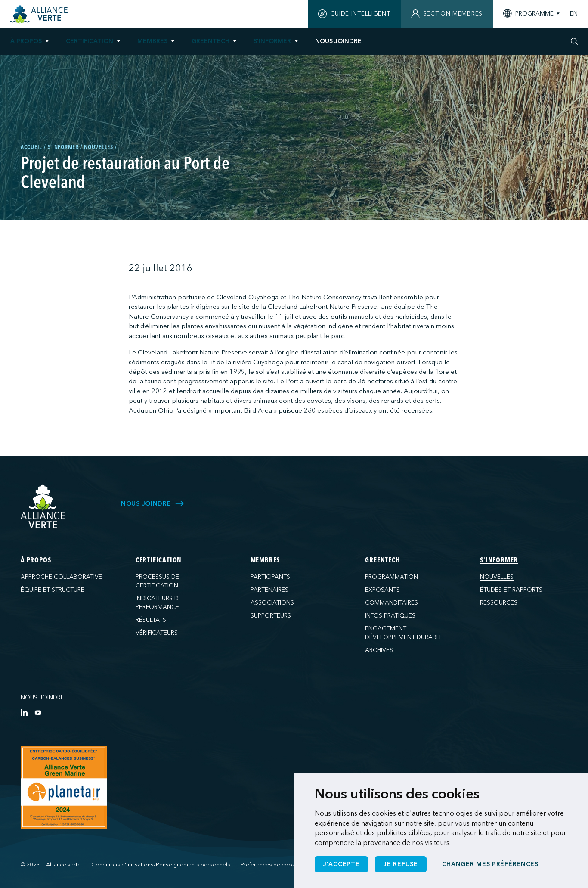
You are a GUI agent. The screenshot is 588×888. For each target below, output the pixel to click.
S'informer (272, 41)
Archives (379, 650)
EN (574, 14)
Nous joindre (42, 697)
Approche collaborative (61, 577)
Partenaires (269, 590)
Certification (89, 41)
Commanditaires (391, 603)
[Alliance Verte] (43, 506)
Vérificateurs (157, 633)
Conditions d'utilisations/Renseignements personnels (160, 865)
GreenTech (210, 41)
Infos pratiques (390, 616)
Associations (272, 603)
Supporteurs (271, 616)
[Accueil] (40, 14)
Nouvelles (497, 577)
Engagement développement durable (404, 632)
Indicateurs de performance (159, 602)
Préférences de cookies (272, 865)
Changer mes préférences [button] (490, 864)
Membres (152, 41)
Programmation (391, 577)
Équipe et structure (52, 590)
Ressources (498, 603)
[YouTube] (37, 712)
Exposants (382, 590)
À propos (26, 41)
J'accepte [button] (341, 864)
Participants (270, 577)
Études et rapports (511, 590)
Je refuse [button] (401, 864)
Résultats (151, 620)
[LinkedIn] (24, 712)
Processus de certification (157, 581)
